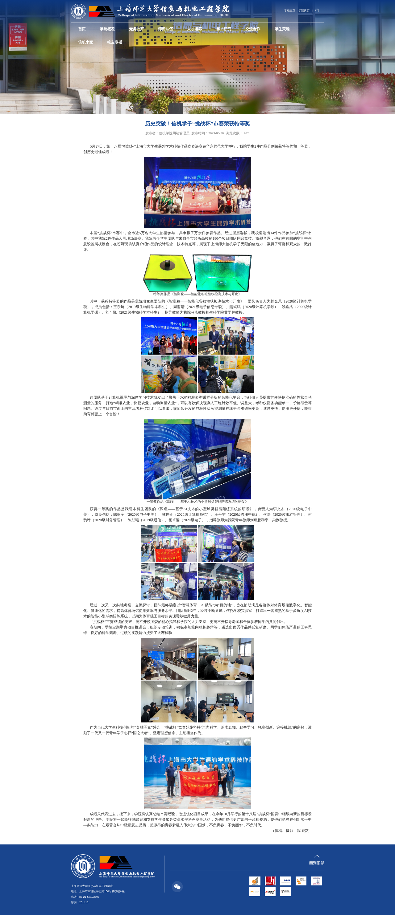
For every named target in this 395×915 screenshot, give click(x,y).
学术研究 (207, 28)
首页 (80, 28)
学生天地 (259, 28)
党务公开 (129, 28)
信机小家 (286, 28)
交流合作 (233, 28)
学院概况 (103, 28)
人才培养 (181, 28)
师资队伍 (155, 28)
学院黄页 (305, 10)
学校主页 (292, 10)
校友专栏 (84, 40)
